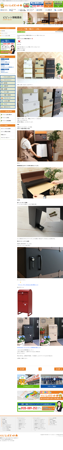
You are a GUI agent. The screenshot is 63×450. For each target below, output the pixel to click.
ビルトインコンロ (22, 427)
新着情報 (3, 30)
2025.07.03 (8, 66)
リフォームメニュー (31, 10)
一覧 (40, 369)
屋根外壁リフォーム (22, 424)
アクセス (4, 104)
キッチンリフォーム (22, 419)
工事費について (4, 423)
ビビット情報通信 (52, 420)
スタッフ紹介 (5, 92)
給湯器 (20, 428)
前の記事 (22, 369)
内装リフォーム (21, 426)
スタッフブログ (4, 33)
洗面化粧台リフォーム (22, 423)
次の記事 (58, 369)
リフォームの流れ (5, 117)
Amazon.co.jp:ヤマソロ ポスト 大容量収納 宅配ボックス (29, 347)
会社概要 (4, 89)
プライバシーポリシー (5, 137)
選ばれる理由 (4, 422)
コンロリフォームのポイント (39, 426)
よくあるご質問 (5, 101)
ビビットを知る (13, 10)
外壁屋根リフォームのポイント (39, 427)
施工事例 (39, 10)
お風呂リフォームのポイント (39, 420)
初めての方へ (4, 10)
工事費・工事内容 (6, 95)
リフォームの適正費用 (6, 120)
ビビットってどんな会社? (6, 128)
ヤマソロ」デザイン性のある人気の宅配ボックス (28, 284)
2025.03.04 (8, 71)
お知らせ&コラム (5, 107)
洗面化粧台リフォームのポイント (40, 423)
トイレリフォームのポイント (39, 422)
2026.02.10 (8, 60)
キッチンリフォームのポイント (39, 419)
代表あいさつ (3, 134)
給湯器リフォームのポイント (39, 424)
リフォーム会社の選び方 (7, 114)
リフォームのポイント (6, 77)
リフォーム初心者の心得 (6, 426)
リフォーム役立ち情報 (21, 31)
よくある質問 (58, 10)
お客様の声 (49, 10)
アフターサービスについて (6, 424)
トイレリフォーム (22, 422)
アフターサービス (6, 98)
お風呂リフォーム (22, 420)
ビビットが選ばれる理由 (22, 10)
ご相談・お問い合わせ (53, 422)
